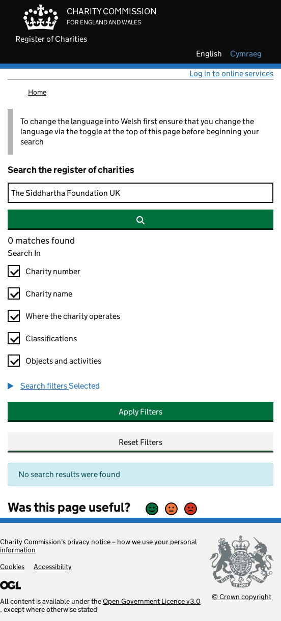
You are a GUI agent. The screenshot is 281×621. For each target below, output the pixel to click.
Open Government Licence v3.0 (152, 601)
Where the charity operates (72, 316)
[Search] (140, 193)
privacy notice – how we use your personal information (98, 545)
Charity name (48, 294)
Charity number (52, 271)
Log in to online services (231, 73)
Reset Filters (140, 442)
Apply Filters (140, 412)
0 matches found (41, 240)
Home (37, 92)
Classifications (51, 338)
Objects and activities (63, 361)
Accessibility (53, 566)
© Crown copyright (241, 596)
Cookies (12, 566)
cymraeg (246, 53)
